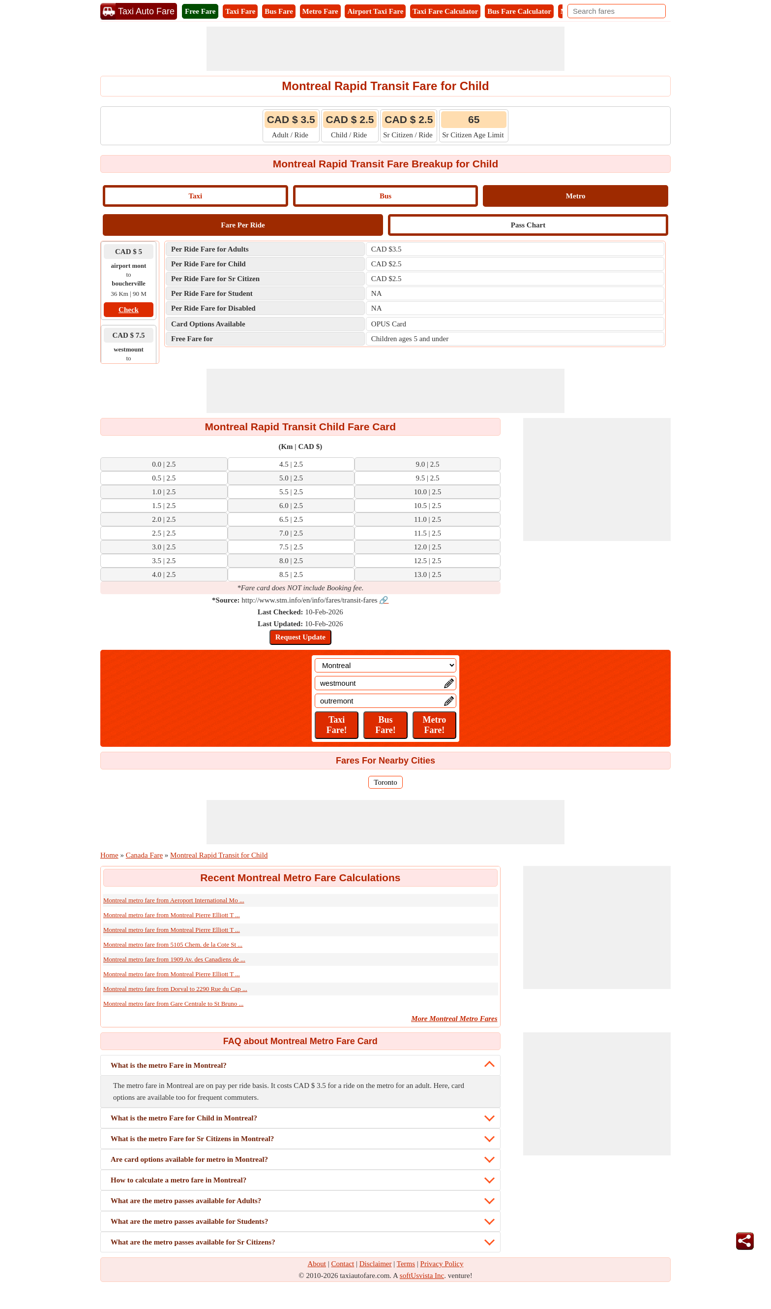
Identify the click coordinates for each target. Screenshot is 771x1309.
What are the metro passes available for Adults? (186, 1201)
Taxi (195, 196)
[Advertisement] (385, 49)
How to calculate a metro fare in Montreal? (178, 1180)
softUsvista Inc (422, 1275)
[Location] (385, 665)
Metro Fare (320, 11)
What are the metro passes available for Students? (189, 1221)
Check (129, 310)
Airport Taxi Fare (375, 11)
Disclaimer (375, 1264)
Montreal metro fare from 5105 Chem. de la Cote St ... (172, 944)
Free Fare (200, 11)
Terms (406, 1264)
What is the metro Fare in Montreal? (169, 1065)
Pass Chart (528, 225)
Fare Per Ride (243, 225)
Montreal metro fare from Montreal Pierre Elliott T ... (171, 915)
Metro (576, 196)
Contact (343, 1264)
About (317, 1264)
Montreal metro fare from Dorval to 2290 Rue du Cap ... (175, 988)
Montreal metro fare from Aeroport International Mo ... (173, 900)
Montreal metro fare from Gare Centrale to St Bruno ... (173, 1003)
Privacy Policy (442, 1264)
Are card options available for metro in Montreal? (189, 1159)
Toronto (385, 782)
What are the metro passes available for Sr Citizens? (193, 1242)
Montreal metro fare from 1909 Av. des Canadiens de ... (174, 959)
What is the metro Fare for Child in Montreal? (184, 1118)
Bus (385, 196)
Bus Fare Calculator (519, 11)
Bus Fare (279, 11)
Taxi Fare (240, 11)
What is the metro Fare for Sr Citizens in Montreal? (192, 1139)
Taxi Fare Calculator (445, 11)
